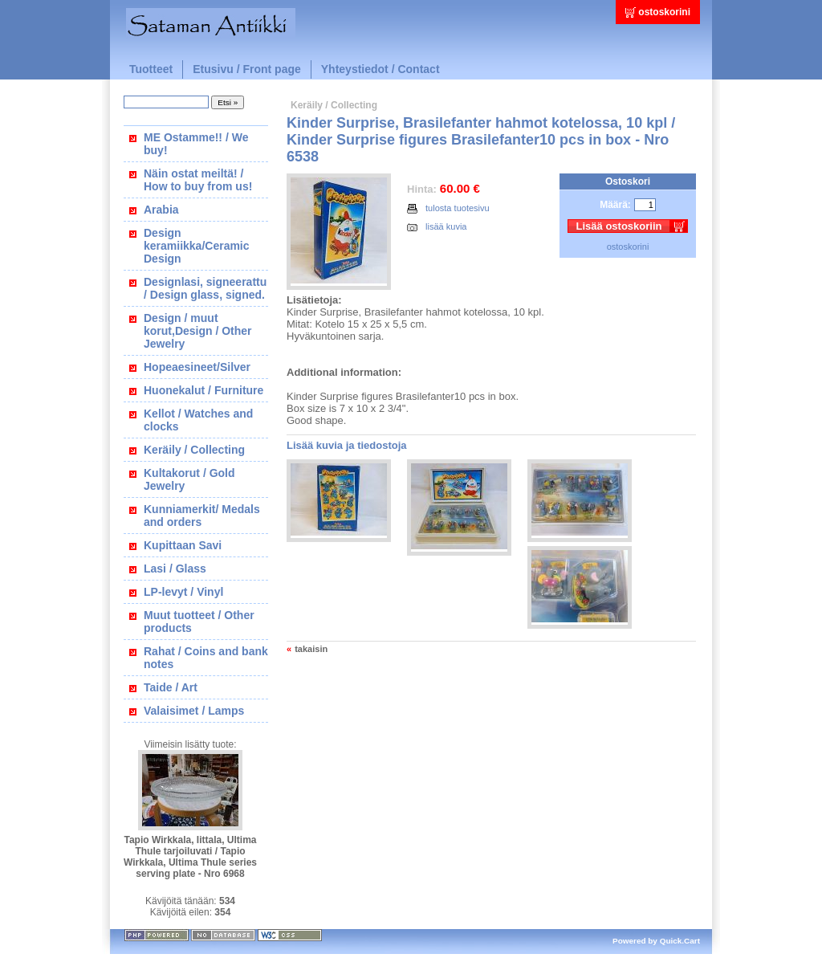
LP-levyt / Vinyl (183, 591)
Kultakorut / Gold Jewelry (189, 479)
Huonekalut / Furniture (203, 390)
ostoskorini (664, 12)
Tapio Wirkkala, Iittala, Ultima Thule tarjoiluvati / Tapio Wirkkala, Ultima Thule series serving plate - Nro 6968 (190, 856)
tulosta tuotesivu (448, 208)
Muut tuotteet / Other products (199, 621)
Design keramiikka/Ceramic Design (197, 245)
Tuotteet (151, 69)
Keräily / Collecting (194, 449)
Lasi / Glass (175, 568)
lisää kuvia (437, 226)
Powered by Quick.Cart (656, 940)
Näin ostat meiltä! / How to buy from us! (198, 180)
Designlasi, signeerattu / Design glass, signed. (205, 288)
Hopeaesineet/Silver (197, 367)
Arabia (161, 209)
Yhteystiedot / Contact (380, 69)
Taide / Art (170, 687)
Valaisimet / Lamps (194, 710)
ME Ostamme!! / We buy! (196, 144)
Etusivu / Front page (247, 69)
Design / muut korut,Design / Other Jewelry (198, 331)
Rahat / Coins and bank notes (206, 658)
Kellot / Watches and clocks (198, 420)
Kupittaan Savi (183, 545)
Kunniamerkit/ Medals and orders (202, 515)
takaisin (311, 649)
